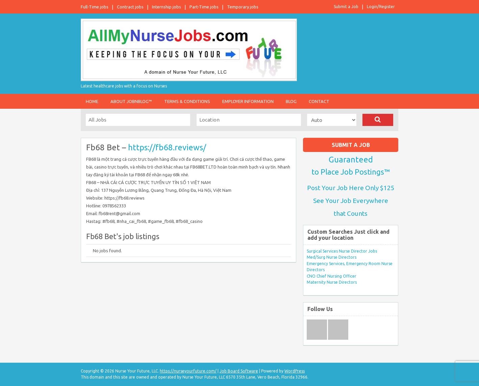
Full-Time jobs (94, 6)
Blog (291, 101)
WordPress (294, 371)
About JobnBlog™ (131, 101)
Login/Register (381, 6)
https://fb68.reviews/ (167, 147)
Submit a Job (346, 6)
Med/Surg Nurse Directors (331, 257)
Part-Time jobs (204, 6)
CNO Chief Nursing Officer (331, 276)
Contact (319, 101)
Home (92, 101)
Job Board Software (239, 371)
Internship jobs (166, 6)
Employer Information (248, 101)
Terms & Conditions (187, 101)
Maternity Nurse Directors (332, 282)
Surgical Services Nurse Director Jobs (342, 251)
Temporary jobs (242, 6)
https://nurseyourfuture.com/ (188, 371)
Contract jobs (130, 6)
